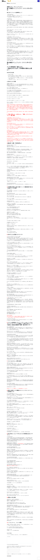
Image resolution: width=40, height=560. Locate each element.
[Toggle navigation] (39, 1)
